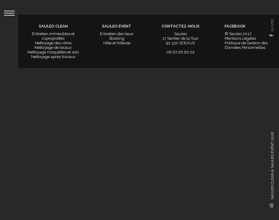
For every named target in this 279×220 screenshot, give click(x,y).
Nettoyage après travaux (53, 56)
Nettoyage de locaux (53, 47)
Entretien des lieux (117, 33)
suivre (272, 25)
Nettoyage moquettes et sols (53, 52)
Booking (116, 38)
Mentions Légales (240, 38)
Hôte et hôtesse (116, 43)
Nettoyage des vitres (53, 43)
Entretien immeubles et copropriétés (53, 36)
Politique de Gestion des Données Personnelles (246, 45)
